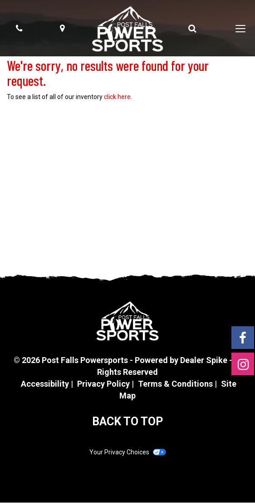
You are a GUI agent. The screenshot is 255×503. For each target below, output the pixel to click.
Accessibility (45, 383)
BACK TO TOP (127, 421)
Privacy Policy (103, 383)
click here (117, 96)
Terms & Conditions (175, 383)
